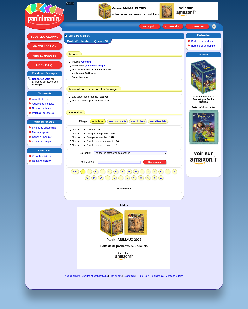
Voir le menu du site (79, 36)
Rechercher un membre (203, 45)
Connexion (173, 26)
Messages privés (41, 132)
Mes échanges (44, 55)
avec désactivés (158, 121)
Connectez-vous (41, 79)
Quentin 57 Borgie (95, 65)
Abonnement (197, 26)
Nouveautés (44, 93)
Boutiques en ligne (41, 161)
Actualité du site (40, 99)
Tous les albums (44, 36)
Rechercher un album (202, 41)
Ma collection (44, 46)
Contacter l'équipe (41, 141)
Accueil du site (72, 276)
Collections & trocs (41, 156)
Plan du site (116, 276)
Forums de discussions (44, 127)
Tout (75, 171)
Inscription (149, 26)
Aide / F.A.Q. (44, 65)
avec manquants (117, 121)
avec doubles (138, 121)
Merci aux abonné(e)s (43, 113)
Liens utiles (44, 150)
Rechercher (203, 35)
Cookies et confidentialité (95, 276)
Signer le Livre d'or (42, 137)
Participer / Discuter (44, 122)
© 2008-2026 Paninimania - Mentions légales (160, 276)
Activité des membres (43, 103)
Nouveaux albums (41, 108)
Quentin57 (87, 61)
